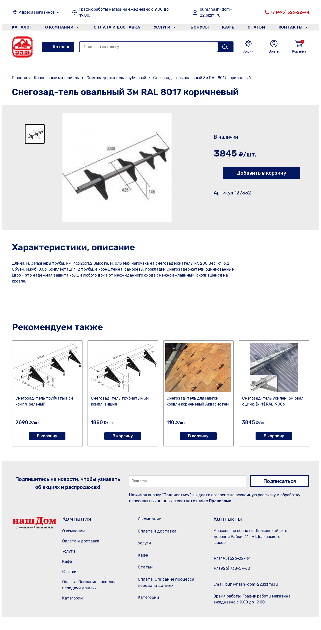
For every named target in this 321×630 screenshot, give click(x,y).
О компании (59, 28)
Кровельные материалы (57, 77)
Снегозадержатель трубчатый (116, 77)
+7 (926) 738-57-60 (231, 568)
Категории (72, 598)
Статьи (258, 28)
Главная (19, 77)
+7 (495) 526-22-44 (289, 12)
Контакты (293, 28)
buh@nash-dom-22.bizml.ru (216, 12)
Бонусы (198, 28)
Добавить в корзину (261, 173)
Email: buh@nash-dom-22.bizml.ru (245, 584)
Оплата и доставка (114, 28)
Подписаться (279, 481)
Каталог (21, 28)
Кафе (228, 28)
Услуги (160, 28)
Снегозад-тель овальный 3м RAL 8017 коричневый (202, 77)
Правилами (220, 501)
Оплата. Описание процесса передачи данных (166, 594)
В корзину (47, 436)
